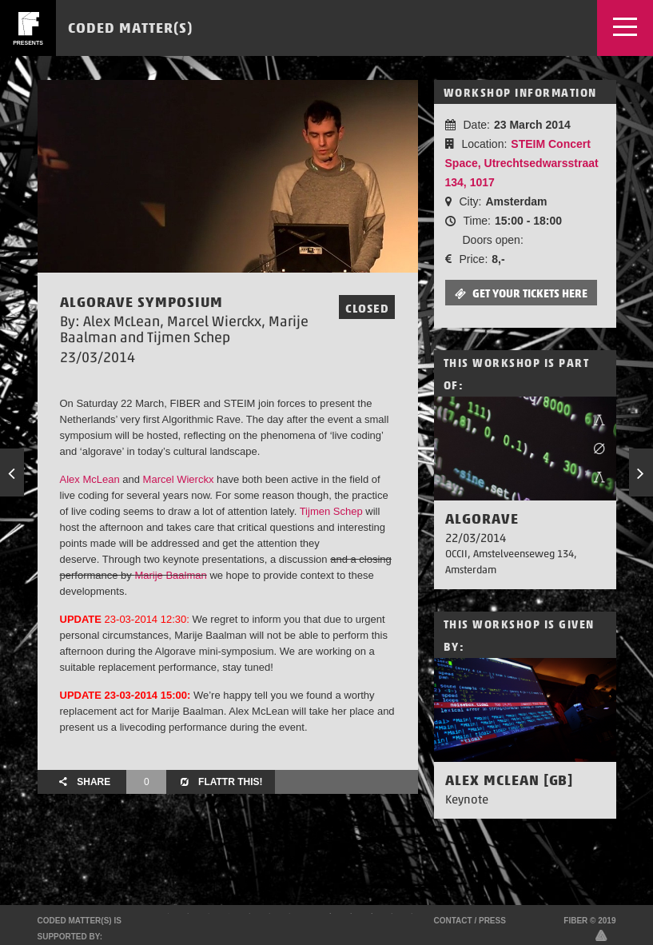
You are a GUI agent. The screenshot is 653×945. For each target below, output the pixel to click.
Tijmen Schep (331, 511)
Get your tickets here (521, 293)
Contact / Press (470, 920)
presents (28, 43)
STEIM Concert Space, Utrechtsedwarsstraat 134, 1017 (522, 163)
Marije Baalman (170, 575)
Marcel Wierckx (178, 479)
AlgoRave (482, 518)
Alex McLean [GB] (509, 780)
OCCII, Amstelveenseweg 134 (509, 554)
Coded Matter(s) (130, 27)
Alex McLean (90, 479)
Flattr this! (220, 782)
